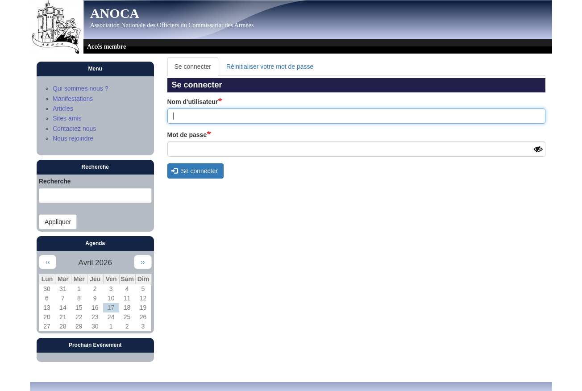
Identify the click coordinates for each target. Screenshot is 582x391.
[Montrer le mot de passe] (538, 149)
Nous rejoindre (73, 138)
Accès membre (106, 46)
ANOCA (114, 13)
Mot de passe (187, 134)
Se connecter (197, 69)
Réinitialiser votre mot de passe (269, 66)
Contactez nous (74, 128)
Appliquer (58, 221)
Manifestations (73, 98)
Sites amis (67, 118)
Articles (63, 108)
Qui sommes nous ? (80, 88)
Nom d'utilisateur (192, 101)
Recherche (55, 181)
